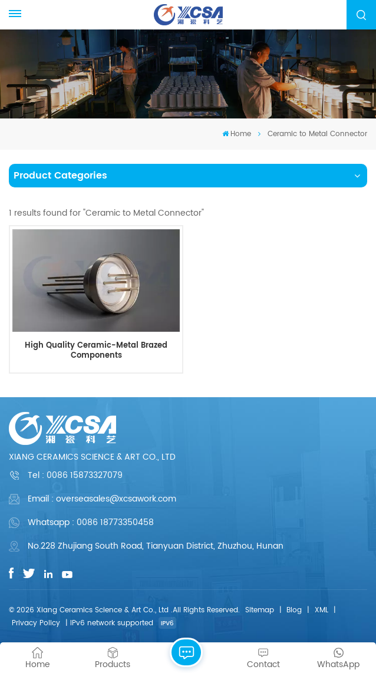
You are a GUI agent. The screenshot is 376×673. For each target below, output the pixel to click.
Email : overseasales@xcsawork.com (102, 499)
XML (321, 610)
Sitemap (259, 610)
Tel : (75, 475)
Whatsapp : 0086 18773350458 (91, 522)
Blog (294, 610)
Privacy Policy (36, 623)
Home (236, 134)
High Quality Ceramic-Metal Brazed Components (96, 351)
